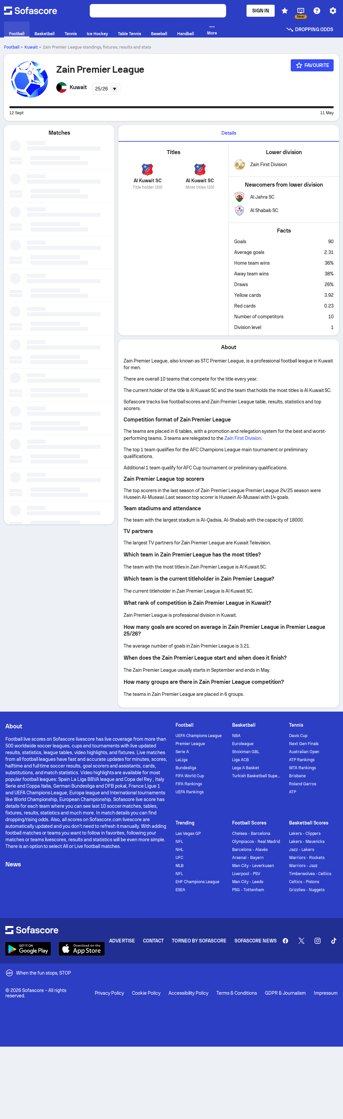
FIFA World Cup (190, 776)
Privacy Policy (109, 993)
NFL (179, 841)
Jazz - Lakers (301, 849)
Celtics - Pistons (304, 881)
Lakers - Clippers (305, 833)
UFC (179, 857)
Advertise (122, 940)
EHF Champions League (197, 881)
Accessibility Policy (188, 993)
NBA (236, 735)
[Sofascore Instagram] (318, 941)
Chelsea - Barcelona (251, 833)
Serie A (182, 751)
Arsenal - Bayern (248, 857)
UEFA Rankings (190, 792)
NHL (179, 849)
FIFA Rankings (189, 784)
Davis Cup (298, 735)
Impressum (326, 993)
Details (228, 133)
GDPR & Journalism (285, 993)
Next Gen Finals (304, 743)
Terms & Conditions (236, 993)
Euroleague (243, 743)
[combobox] (106, 88)
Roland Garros (302, 784)
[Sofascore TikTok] (334, 941)
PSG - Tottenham (248, 889)
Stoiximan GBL (245, 751)
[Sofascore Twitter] (301, 941)
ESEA (180, 889)
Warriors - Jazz (303, 865)
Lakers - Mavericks (307, 841)
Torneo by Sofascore (199, 940)
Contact (153, 940)
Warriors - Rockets (307, 857)
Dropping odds (309, 29)
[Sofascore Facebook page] (285, 941)
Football (11, 47)
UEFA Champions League (199, 735)
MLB (180, 865)
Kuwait (31, 47)
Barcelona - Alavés (250, 849)
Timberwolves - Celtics (310, 873)
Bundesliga (186, 768)
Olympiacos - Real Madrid (256, 841)
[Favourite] (312, 65)
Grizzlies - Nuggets (307, 889)
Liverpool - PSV (246, 873)
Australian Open (304, 751)
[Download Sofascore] (28, 949)
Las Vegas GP (188, 833)
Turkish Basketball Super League (256, 776)
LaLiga (182, 760)
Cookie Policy (146, 993)
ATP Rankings (302, 760)
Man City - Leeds (247, 881)
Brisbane (297, 776)
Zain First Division (242, 438)
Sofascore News (255, 940)
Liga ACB (240, 760)
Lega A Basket (245, 768)
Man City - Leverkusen (253, 865)
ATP (292, 792)
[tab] (228, 133)
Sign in (260, 10)
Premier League (190, 743)
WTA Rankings (302, 768)
